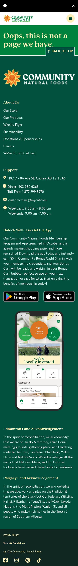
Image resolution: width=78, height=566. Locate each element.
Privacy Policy (11, 535)
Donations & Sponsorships (22, 139)
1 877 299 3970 (33, 192)
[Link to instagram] (16, 560)
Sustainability (13, 132)
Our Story (10, 110)
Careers (8, 146)
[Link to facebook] (5, 560)
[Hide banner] (73, 5)
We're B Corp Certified (19, 153)
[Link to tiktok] (39, 560)
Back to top (60, 51)
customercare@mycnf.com (27, 200)
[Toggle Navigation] (70, 18)
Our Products (13, 117)
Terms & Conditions (14, 543)
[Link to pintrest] (27, 560)
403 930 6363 (28, 186)
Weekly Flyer (12, 125)
